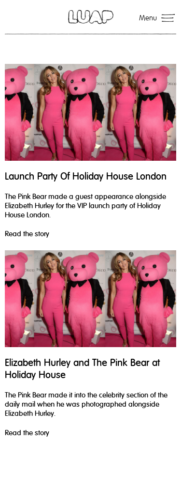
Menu (148, 18)
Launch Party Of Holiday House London (86, 176)
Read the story (27, 233)
